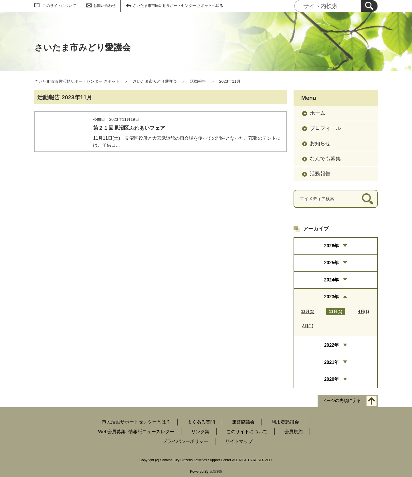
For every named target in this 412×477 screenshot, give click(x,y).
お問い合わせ (104, 5)
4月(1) (363, 311)
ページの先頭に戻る (341, 400)
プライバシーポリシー (185, 441)
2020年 (331, 379)
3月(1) (307, 326)
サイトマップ (239, 441)
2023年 (331, 296)
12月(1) (307, 311)
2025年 (331, 262)
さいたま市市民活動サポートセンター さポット (77, 81)
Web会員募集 (112, 431)
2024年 (331, 279)
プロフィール (325, 128)
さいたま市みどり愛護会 (155, 81)
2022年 (331, 345)
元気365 (215, 472)
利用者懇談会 (285, 421)
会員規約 (293, 431)
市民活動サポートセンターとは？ (136, 421)
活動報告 (198, 81)
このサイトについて (59, 5)
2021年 (331, 362)
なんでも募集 (325, 158)
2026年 (331, 245)
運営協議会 (243, 421)
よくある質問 (201, 421)
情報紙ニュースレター (151, 431)
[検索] (369, 6)
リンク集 (200, 431)
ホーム (317, 113)
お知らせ (320, 143)
